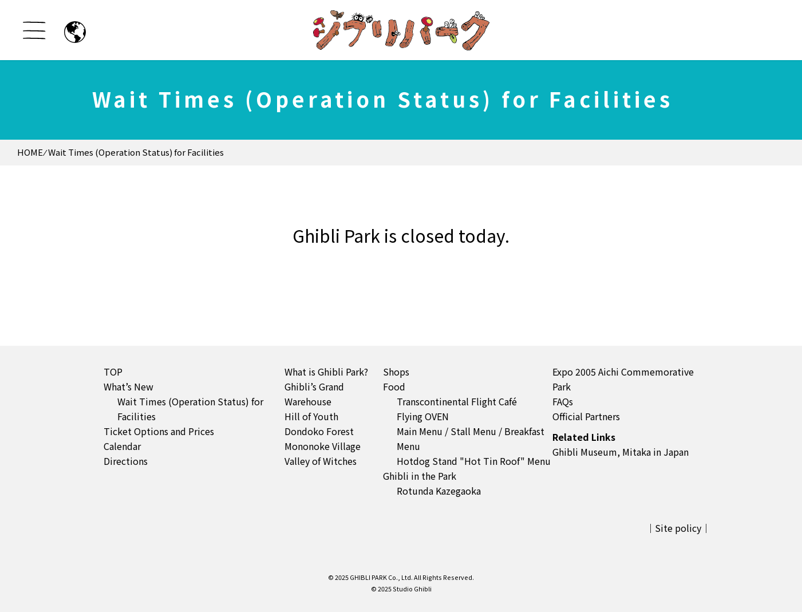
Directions (126, 461)
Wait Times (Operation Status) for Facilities (190, 408)
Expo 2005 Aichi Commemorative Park (623, 379)
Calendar (122, 446)
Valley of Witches (321, 461)
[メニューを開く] (34, 30)
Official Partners (586, 416)
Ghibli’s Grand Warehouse (314, 394)
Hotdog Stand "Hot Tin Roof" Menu (474, 461)
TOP (113, 371)
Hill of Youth (311, 416)
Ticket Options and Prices (159, 431)
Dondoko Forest (319, 431)
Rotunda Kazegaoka (439, 491)
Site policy (678, 528)
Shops (396, 371)
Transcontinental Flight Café (457, 401)
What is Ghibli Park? (326, 371)
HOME (30, 152)
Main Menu (420, 431)
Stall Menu (473, 431)
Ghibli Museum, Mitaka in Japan (620, 452)
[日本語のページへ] (75, 32)
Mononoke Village (323, 446)
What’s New (128, 386)
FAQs (562, 401)
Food (394, 386)
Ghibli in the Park (419, 476)
